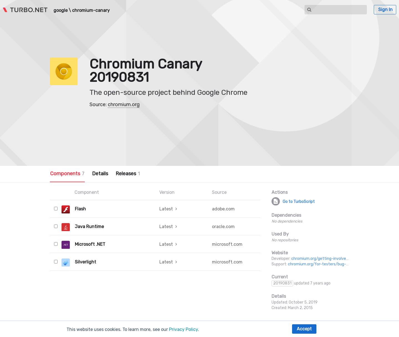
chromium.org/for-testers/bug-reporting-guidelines (335, 264)
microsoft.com (227, 244)
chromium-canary (91, 10)
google (60, 10)
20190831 (282, 283)
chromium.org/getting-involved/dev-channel (332, 258)
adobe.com (223, 208)
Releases (128, 174)
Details (100, 174)
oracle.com (223, 226)
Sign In (385, 9)
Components (67, 174)
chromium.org (124, 104)
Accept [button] (304, 328)
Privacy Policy (183, 329)
